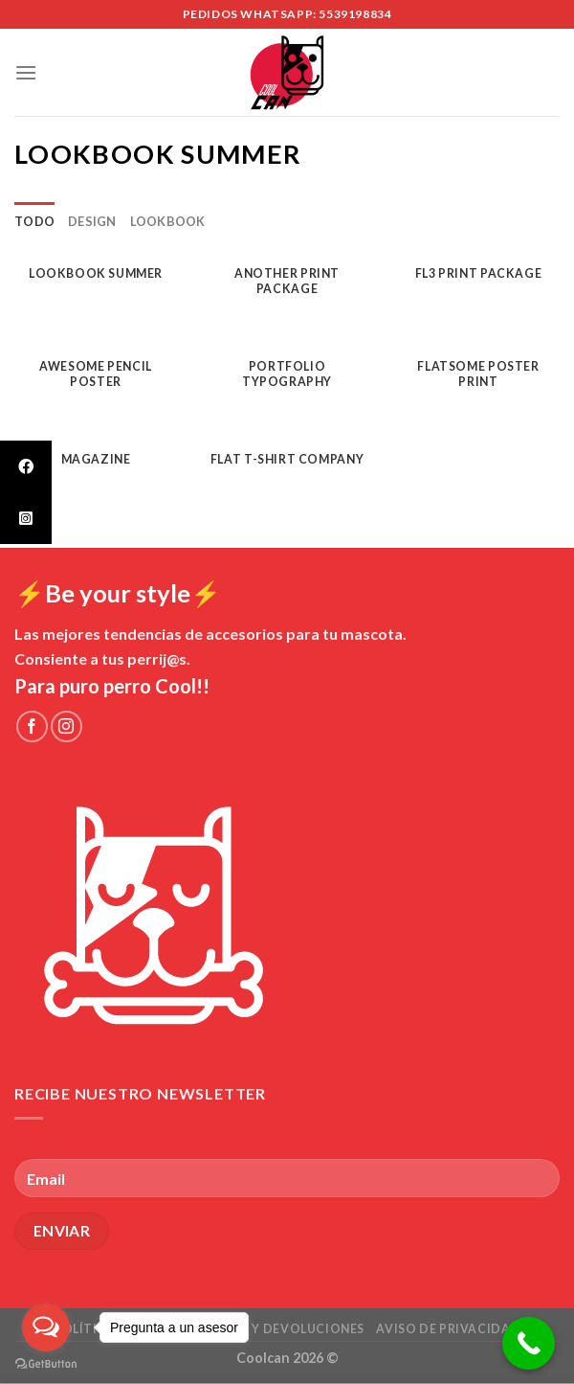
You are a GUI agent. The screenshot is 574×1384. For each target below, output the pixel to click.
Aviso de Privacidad (448, 1329)
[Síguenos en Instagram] (66, 726)
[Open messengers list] (46, 1327)
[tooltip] (26, 466)
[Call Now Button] (528, 1343)
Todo (34, 221)
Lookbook (168, 221)
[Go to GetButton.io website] (46, 1364)
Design (92, 221)
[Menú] (25, 72)
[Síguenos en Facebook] (32, 726)
